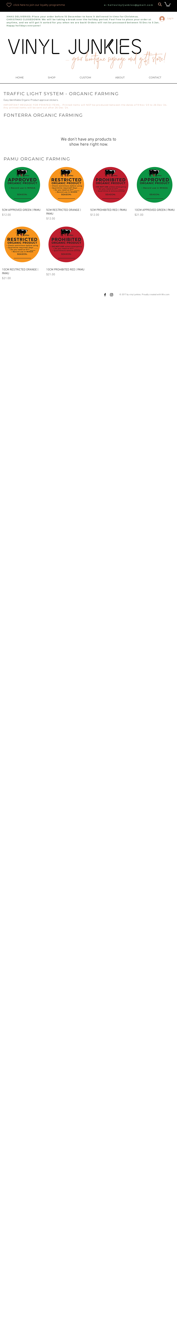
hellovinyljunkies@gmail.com (130, 5)
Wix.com (165, 294)
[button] (167, 4)
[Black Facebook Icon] (105, 295)
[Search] (159, 4)
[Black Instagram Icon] (111, 295)
